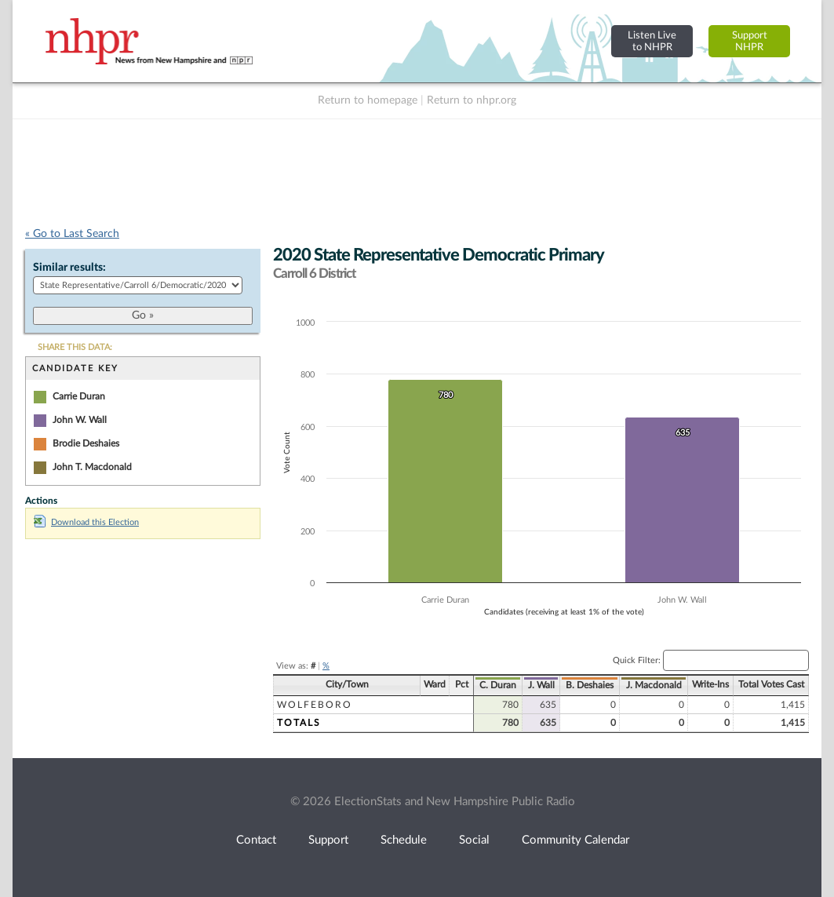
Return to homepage (367, 100)
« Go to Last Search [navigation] (72, 233)
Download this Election (86, 522)
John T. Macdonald (92, 467)
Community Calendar (575, 840)
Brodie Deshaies (86, 443)
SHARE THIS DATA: (75, 347)
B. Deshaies (590, 685)
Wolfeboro (314, 704)
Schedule (404, 840)
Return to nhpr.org (471, 100)
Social (474, 840)
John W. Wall (80, 420)
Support (328, 840)
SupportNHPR (749, 41)
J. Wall (541, 685)
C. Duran (497, 685)
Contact (256, 840)
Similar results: (69, 267)
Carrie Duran (79, 396)
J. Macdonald (654, 685)
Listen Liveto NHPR (652, 41)
